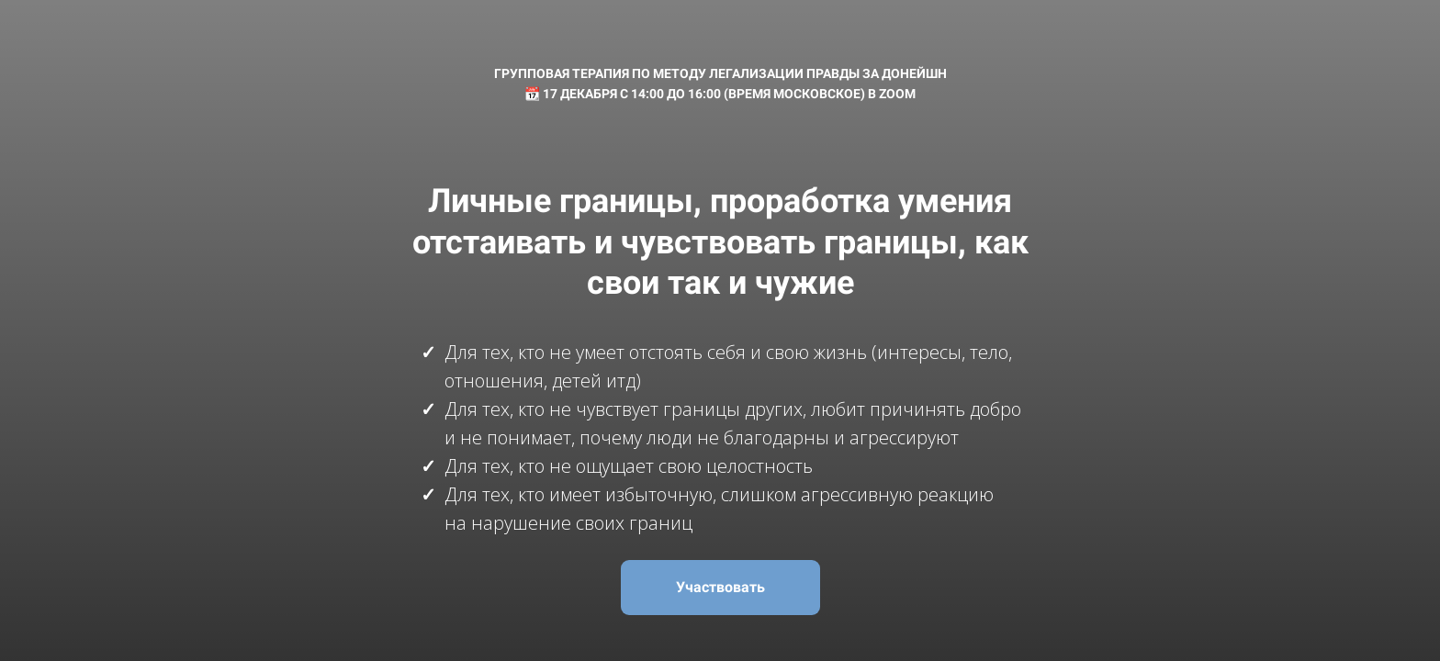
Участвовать (720, 587)
